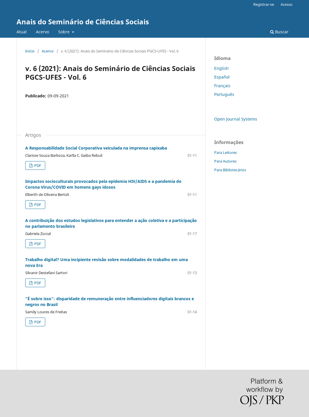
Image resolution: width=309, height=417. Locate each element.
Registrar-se (263, 4)
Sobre (64, 31)
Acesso (286, 4)
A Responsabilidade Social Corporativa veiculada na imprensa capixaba (96, 148)
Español (222, 77)
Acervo (42, 31)
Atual (22, 31)
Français (222, 85)
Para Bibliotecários (230, 169)
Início (29, 51)
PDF (37, 165)
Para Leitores (225, 152)
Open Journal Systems (235, 119)
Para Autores (225, 161)
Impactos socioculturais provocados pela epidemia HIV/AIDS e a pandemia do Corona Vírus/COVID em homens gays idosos (103, 184)
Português (224, 94)
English (221, 68)
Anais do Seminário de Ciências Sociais (83, 21)
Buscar (279, 31)
